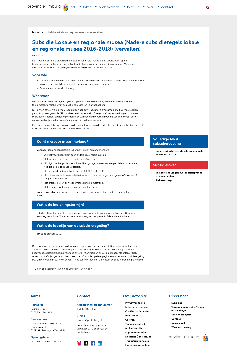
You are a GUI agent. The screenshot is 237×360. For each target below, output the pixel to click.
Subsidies (176, 302)
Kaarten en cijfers (181, 314)
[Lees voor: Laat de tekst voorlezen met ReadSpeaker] (37, 55)
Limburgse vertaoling (137, 345)
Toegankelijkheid (135, 324)
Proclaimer (131, 315)
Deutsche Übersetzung (138, 336)
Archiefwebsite (133, 328)
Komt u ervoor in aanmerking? (62, 141)
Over (150, 7)
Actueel (69, 7)
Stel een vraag (164, 180)
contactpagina (84, 332)
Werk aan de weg (181, 327)
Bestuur (133, 7)
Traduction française (137, 340)
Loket (87, 7)
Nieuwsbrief (178, 323)
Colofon (130, 319)
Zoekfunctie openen (207, 7)
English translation (136, 332)
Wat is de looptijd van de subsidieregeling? (73, 225)
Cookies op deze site (137, 311)
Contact (167, 7)
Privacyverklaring (135, 302)
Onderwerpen (109, 7)
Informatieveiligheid (136, 307)
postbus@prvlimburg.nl (89, 320)
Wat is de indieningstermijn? (61, 204)
